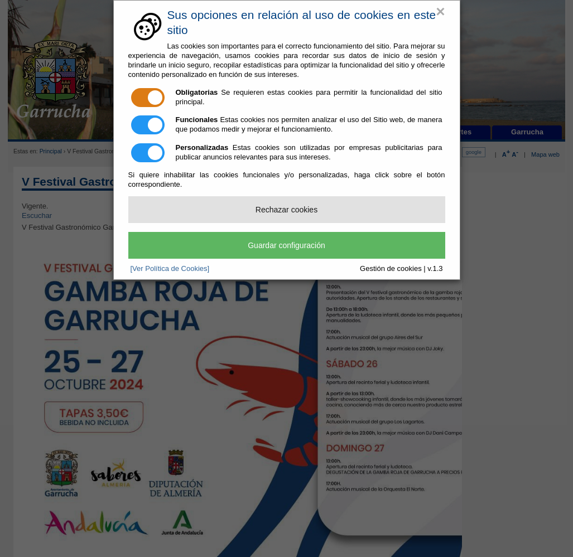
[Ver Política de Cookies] (170, 268)
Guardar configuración (286, 245)
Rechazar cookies (286, 209)
